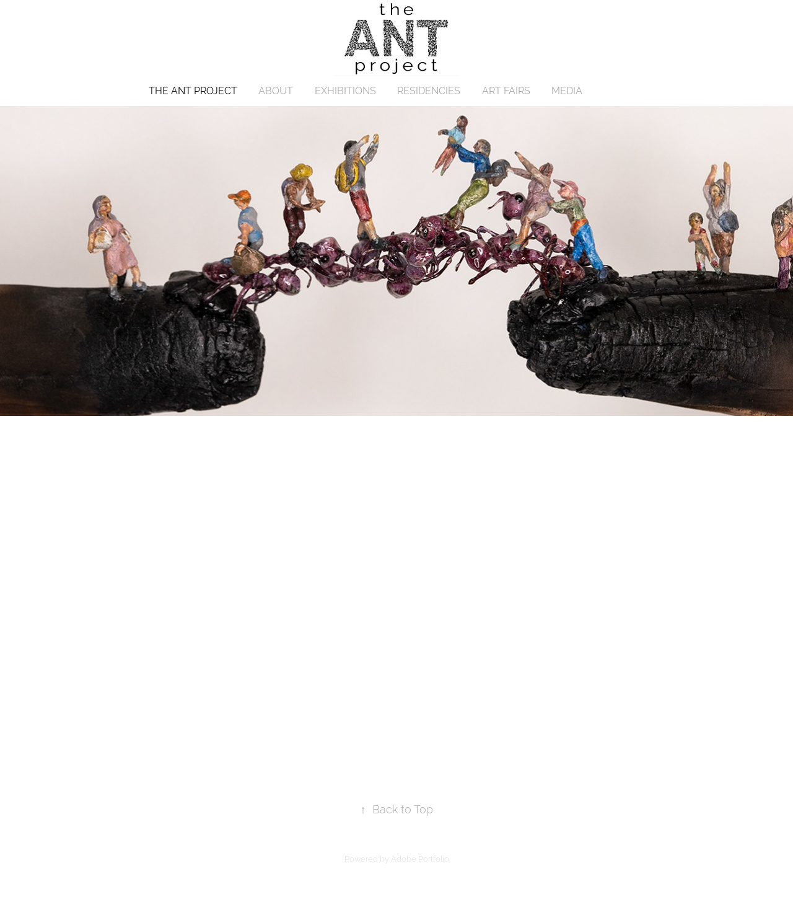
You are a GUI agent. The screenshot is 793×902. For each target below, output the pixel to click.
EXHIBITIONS (345, 91)
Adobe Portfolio (420, 859)
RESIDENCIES (428, 91)
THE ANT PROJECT (193, 91)
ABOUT (275, 91)
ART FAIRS (506, 91)
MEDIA (566, 91)
